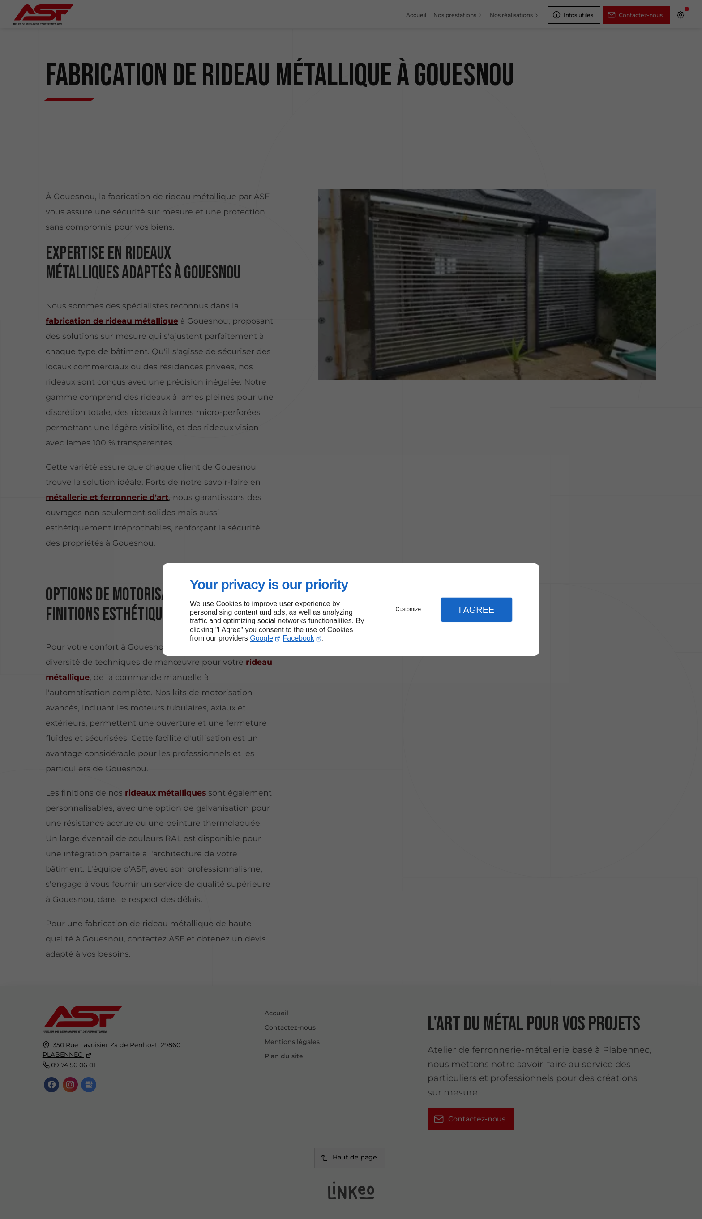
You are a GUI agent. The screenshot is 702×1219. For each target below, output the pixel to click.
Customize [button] (408, 609)
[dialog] (351, 609)
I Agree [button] (476, 610)
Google (261, 638)
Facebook (298, 638)
